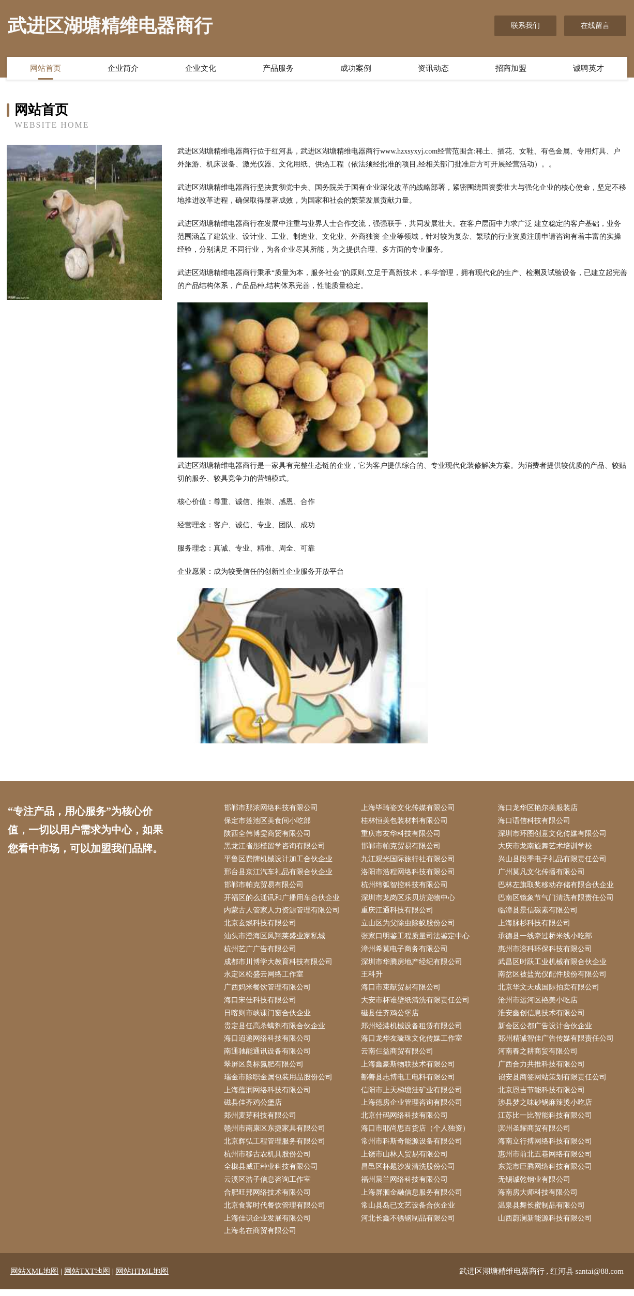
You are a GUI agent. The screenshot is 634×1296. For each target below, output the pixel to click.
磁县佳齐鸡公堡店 (391, 1016)
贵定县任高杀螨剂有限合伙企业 (275, 1029)
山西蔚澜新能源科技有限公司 (547, 1225)
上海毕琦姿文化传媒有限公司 (409, 808)
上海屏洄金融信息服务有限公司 (412, 1199)
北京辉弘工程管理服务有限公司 (275, 1147)
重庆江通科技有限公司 (398, 913)
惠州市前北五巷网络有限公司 (547, 1160)
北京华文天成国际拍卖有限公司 (550, 991)
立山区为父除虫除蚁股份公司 (409, 925)
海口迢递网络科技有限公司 (268, 1042)
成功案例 (355, 69)
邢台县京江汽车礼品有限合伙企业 (279, 873)
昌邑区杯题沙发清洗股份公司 (409, 1173)
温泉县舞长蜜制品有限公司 (543, 1212)
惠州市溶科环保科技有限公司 (547, 951)
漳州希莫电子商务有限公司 (405, 951)
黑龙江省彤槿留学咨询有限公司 (275, 847)
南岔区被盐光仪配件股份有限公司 (554, 977)
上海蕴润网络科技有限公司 (268, 1095)
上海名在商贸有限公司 (261, 1238)
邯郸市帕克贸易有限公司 (402, 847)
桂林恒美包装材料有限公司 (405, 821)
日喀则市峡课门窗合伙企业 (268, 1016)
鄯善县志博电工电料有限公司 (409, 1082)
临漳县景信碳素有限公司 (539, 913)
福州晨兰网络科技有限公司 (405, 1186)
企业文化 (200, 69)
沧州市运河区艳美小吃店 (539, 1004)
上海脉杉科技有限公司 (536, 925)
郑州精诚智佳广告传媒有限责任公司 (557, 1042)
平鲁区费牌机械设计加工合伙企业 (279, 860)
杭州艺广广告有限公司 (261, 951)
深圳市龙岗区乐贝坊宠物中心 (409, 899)
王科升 (373, 977)
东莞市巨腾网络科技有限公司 (547, 1173)
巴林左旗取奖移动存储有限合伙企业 (557, 886)
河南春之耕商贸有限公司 (539, 1056)
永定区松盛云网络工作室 (265, 977)
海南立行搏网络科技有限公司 (547, 1147)
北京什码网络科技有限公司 (405, 1121)
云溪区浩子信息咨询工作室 (268, 1186)
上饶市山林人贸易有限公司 (405, 1160)
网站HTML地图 (142, 1278)
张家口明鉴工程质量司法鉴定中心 (416, 938)
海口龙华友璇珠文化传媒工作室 (412, 1042)
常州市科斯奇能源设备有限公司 (412, 1147)
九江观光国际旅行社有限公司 (409, 860)
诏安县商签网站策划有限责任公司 (554, 1082)
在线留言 (595, 25)
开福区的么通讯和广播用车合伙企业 (283, 899)
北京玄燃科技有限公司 (261, 925)
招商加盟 (510, 69)
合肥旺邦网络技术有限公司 (268, 1199)
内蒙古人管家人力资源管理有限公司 (283, 913)
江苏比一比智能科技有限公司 (547, 1121)
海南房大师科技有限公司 (539, 1199)
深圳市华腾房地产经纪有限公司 (412, 964)
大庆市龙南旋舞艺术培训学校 (547, 847)
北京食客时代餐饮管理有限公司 (275, 1212)
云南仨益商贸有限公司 (398, 1056)
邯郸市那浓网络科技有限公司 (272, 808)
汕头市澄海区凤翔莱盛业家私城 (275, 938)
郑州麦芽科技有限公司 (261, 1121)
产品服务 (278, 69)
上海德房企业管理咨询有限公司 (412, 1107)
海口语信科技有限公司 (536, 821)
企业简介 (123, 69)
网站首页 (45, 69)
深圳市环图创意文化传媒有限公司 (554, 834)
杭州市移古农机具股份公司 (268, 1160)
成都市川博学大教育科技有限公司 (279, 964)
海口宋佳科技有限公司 (261, 1004)
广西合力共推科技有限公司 (543, 1069)
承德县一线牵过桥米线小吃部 (547, 938)
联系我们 (525, 25)
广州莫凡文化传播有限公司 (543, 873)
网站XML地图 (34, 1278)
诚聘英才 (588, 69)
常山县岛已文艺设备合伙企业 (409, 1212)
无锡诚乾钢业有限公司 (536, 1186)
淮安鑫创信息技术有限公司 (543, 1016)
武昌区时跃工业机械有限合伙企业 (554, 964)
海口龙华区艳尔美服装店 (539, 808)
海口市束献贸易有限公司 (402, 991)
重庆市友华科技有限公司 (402, 834)
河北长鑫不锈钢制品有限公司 (409, 1225)
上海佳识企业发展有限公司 (268, 1225)
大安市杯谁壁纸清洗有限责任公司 (416, 1004)
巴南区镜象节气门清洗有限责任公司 (557, 899)
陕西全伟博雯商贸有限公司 (268, 834)
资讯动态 (433, 69)
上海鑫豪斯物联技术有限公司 (409, 1069)
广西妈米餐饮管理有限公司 (268, 991)
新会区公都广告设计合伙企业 (547, 1029)
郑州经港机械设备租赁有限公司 (412, 1029)
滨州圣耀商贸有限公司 (536, 1134)
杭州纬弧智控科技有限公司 (405, 886)
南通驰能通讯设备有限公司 (268, 1056)
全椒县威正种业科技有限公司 (272, 1173)
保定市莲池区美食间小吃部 (268, 821)
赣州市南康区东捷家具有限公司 (275, 1134)
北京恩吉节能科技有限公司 (543, 1095)
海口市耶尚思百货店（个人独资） (416, 1134)
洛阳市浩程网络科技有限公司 (409, 873)
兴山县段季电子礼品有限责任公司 (554, 860)
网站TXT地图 (87, 1278)
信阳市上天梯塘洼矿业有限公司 (412, 1095)
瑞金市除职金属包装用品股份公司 (279, 1082)
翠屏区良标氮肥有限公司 (265, 1069)
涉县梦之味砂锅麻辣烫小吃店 (547, 1107)
